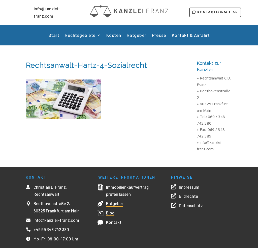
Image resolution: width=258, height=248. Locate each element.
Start (53, 35)
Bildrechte (188, 196)
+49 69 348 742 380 (51, 229)
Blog (110, 212)
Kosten (113, 35)
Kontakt (113, 222)
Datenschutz (191, 205)
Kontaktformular (217, 12)
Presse (159, 35)
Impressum (189, 186)
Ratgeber (136, 35)
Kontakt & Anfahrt (191, 35)
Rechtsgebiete (80, 35)
